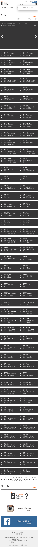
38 (19, 480)
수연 (24, 399)
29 (24, 479)
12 (21, 477)
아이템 (10, 7)
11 (19, 477)
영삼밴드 (25, 87)
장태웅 (6, 185)
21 (6, 479)
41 (26, 480)
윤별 (5, 78)
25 (15, 479)
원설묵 (6, 461)
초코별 (25, 78)
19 (2, 479)
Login (26, 1)
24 (13, 479)
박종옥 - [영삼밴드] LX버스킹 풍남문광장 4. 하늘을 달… (15, 23)
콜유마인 (6, 399)
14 (26, 477)
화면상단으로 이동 (36, 544)
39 (21, 480)
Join (30, 1)
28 (22, 479)
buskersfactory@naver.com (21, 542)
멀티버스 (6, 194)
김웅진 (25, 390)
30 (27, 479)
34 (36, 479)
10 (17, 477)
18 (35, 477)
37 (16, 480)
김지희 (25, 158)
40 (23, 480)
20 (4, 479)
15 (28, 477)
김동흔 (6, 52)
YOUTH (25, 167)
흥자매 (6, 167)
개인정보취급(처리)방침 (21, 532)
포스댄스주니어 (8, 212)
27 (20, 479)
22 (8, 479)
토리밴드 (6, 336)
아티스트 (3, 7)
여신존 (6, 176)
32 (31, 479)
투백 (24, 185)
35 (12, 480)
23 (11, 479)
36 (14, 480)
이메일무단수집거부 (19, 534)
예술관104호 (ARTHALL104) (30, 247)
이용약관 (13, 532)
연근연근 (25, 354)
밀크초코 (6, 114)
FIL (5, 354)
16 (30, 477)
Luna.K (25, 141)
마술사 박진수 (26, 318)
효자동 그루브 (7, 61)
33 (34, 479)
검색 (36, 19)
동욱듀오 (25, 52)
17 (33, 477)
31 (29, 479)
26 (18, 479)
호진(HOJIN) (7, 256)
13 (23, 477)
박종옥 (6, 87)
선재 (5, 452)
